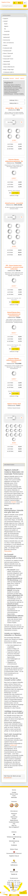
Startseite (11, 78)
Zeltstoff (5, 21)
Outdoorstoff (6, 34)
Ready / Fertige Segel (8, 69)
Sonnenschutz (6, 40)
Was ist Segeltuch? (14, 827)
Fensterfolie (7, 31)
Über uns (14, 825)
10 (13, 103)
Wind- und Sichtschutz (8, 42)
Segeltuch (5, 18)
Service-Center (14, 794)
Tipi (5, 28)
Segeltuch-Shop (5, 2)
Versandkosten (8, 777)
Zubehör (5, 45)
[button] (25, 2)
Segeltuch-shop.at (14, 856)
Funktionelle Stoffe (7, 48)
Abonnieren (23, 892)
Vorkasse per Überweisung (14, 837)
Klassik (5, 23)
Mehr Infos (15, 887)
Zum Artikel (10, 122)
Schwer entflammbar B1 (8, 66)
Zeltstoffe (13, 502)
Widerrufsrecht (14, 820)
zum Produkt (15, 193)
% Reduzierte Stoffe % (8, 72)
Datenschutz (14, 817)
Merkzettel (14, 797)
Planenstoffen (8, 551)
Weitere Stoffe (6, 64)
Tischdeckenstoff (7, 50)
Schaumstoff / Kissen (8, 58)
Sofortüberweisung (14, 841)
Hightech (6, 26)
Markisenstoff (6, 37)
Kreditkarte (14, 845)
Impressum (14, 813)
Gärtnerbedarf (6, 61)
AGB (14, 815)
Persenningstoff (7, 56)
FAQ (14, 823)
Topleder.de (14, 874)
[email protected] (14, 885)
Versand (14, 818)
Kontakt (14, 792)
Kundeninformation (14, 822)
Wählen (13, 100)
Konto (14, 795)
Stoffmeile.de (14, 865)
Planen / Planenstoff (8, 53)
